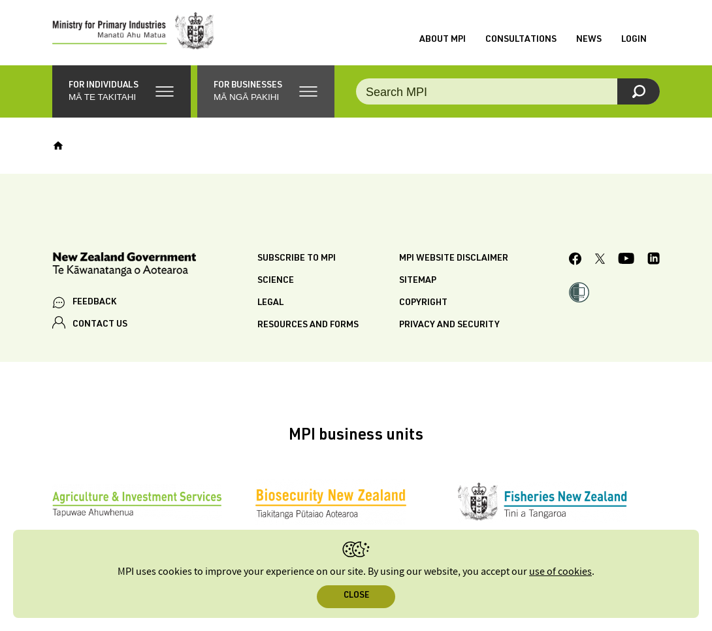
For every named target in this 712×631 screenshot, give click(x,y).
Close (356, 596)
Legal (270, 303)
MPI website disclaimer (453, 258)
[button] (121, 91)
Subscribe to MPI (296, 258)
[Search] (638, 91)
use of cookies (560, 572)
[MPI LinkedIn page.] (653, 261)
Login (634, 39)
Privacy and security (449, 325)
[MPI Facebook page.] (575, 260)
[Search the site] (508, 91)
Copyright (423, 303)
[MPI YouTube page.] (626, 260)
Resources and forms (308, 325)
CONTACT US (100, 324)
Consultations (521, 39)
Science (275, 280)
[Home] (58, 146)
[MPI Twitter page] (600, 260)
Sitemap (417, 280)
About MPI (442, 39)
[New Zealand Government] (124, 266)
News (589, 39)
